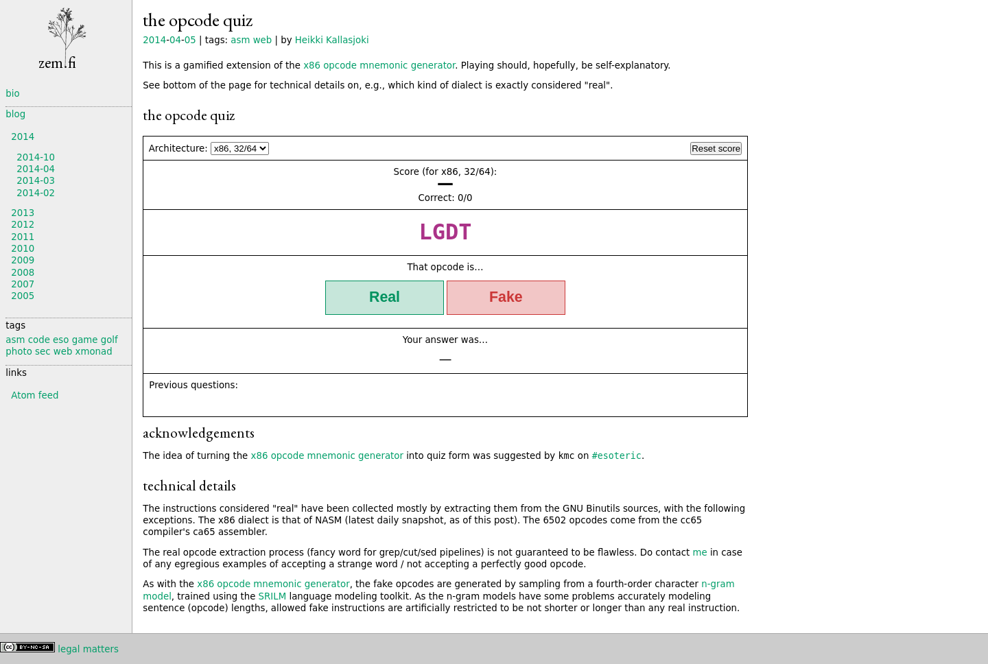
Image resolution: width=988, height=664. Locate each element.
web (262, 40)
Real (384, 297)
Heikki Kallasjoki (332, 40)
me (699, 552)
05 (190, 40)
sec (42, 351)
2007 (22, 284)
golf (109, 340)
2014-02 (35, 193)
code (39, 340)
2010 (22, 249)
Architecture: (178, 148)
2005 (22, 296)
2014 (154, 40)
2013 (22, 213)
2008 (22, 273)
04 (175, 40)
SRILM (273, 596)
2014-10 (35, 157)
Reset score (716, 148)
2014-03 (35, 181)
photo (18, 351)
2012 (22, 225)
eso (61, 340)
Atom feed (34, 395)
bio (12, 93)
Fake (506, 297)
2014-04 (35, 169)
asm (240, 40)
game (85, 340)
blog (15, 114)
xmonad (94, 351)
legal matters (88, 649)
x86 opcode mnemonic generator (379, 65)
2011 (22, 237)
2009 (22, 260)
